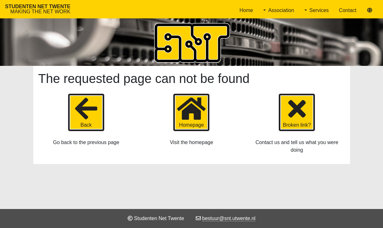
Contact (347, 10)
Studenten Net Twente (37, 9)
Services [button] (319, 10)
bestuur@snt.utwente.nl (228, 218)
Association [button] (281, 10)
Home (246, 10)
